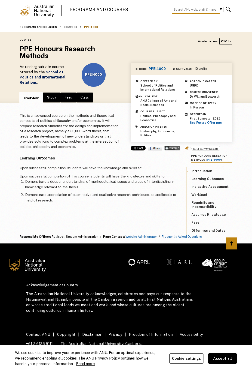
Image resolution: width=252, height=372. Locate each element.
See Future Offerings (206, 122)
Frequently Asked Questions (182, 236)
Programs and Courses (99, 9)
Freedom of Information (151, 334)
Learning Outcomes (207, 179)
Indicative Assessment (210, 187)
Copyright (66, 334)
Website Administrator (141, 236)
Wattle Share (172, 148)
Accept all (222, 358)
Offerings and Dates (208, 230)
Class (84, 97)
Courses (70, 27)
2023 (226, 41)
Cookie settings (186, 358)
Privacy (115, 334)
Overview (31, 98)
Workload (199, 195)
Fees (68, 97)
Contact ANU (38, 334)
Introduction (201, 171)
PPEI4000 (91, 27)
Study (51, 97)
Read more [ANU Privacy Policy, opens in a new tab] (85, 364)
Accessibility (191, 334)
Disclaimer (92, 334)
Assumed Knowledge (208, 214)
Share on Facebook (155, 148)
